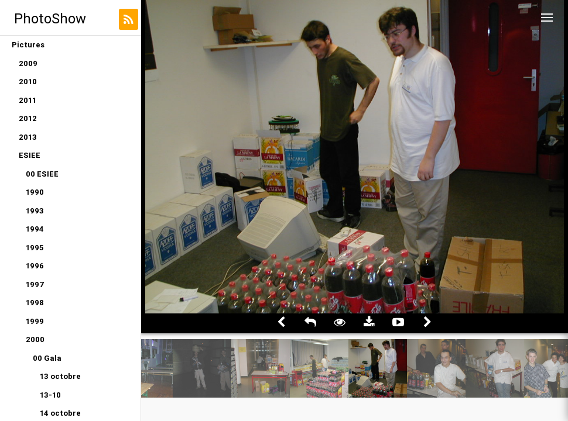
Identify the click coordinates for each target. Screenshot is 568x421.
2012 (28, 118)
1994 (35, 229)
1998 (35, 303)
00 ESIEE (42, 174)
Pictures (28, 45)
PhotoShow (50, 18)
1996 (35, 266)
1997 (35, 284)
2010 (28, 82)
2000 (35, 339)
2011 (27, 100)
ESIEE (29, 155)
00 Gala (47, 358)
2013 (28, 137)
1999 (35, 321)
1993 (35, 211)
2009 (28, 63)
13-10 (50, 395)
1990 (35, 192)
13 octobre (60, 376)
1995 (34, 248)
